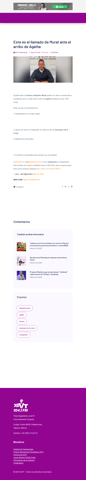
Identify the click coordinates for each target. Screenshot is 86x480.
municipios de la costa (27, 328)
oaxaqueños (23, 335)
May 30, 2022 (38, 174)
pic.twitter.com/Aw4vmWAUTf (49, 169)
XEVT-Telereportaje (21, 52)
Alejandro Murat (24, 308)
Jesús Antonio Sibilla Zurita (24, 457)
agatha (21, 315)
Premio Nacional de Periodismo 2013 (28, 452)
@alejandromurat (36, 162)
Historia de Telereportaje (23, 449)
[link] (62, 186)
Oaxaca (21, 321)
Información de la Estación (24, 460)
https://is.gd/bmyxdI (31, 180)
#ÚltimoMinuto (19, 162)
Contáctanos (18, 463)
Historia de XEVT (20, 455)
